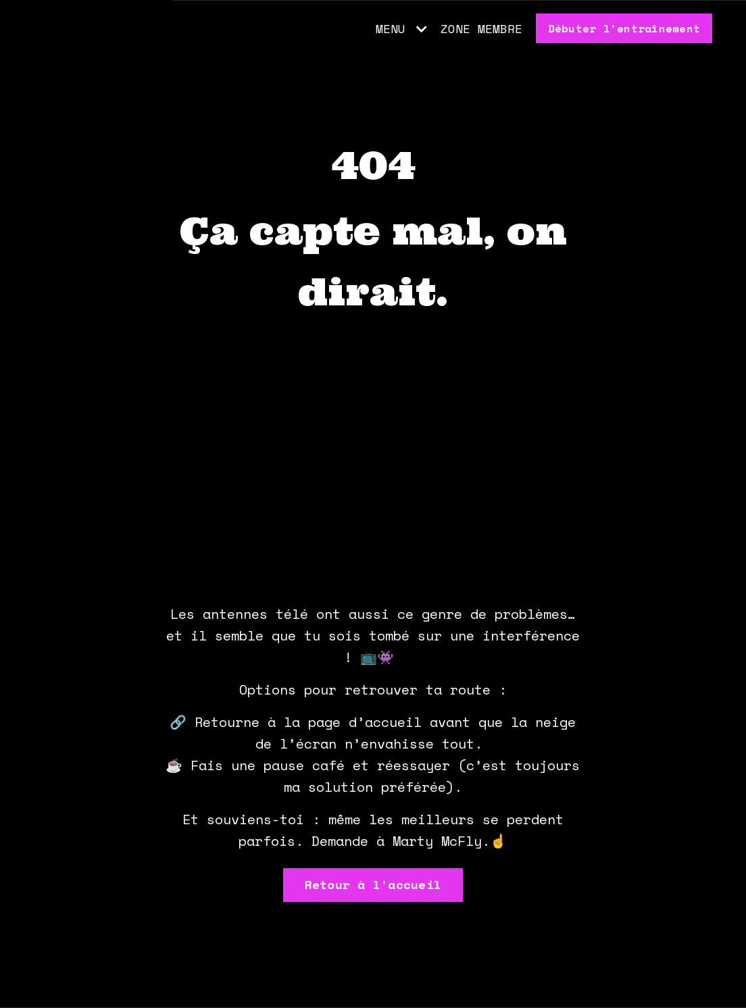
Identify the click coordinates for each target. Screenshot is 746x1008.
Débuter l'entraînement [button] (624, 28)
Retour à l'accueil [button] (373, 884)
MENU (401, 28)
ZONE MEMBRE (481, 28)
